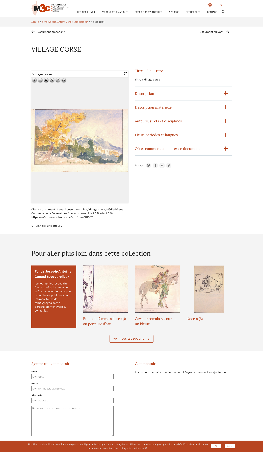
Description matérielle (153, 107)
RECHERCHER (193, 12)
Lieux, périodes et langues (156, 135)
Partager (139, 165)
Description (144, 93)
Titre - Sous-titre (149, 71)
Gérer (230, 446)
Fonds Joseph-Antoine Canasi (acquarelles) (65, 21)
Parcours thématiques (114, 12)
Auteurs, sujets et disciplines (158, 121)
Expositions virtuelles (148, 12)
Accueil (35, 21)
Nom (34, 371)
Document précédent (51, 31)
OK (216, 446)
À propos (174, 12)
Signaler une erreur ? (49, 225)
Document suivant (211, 31)
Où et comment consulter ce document (167, 148)
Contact (212, 12)
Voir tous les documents (131, 338)
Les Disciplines (86, 12)
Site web (36, 395)
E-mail (35, 383)
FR (221, 5)
